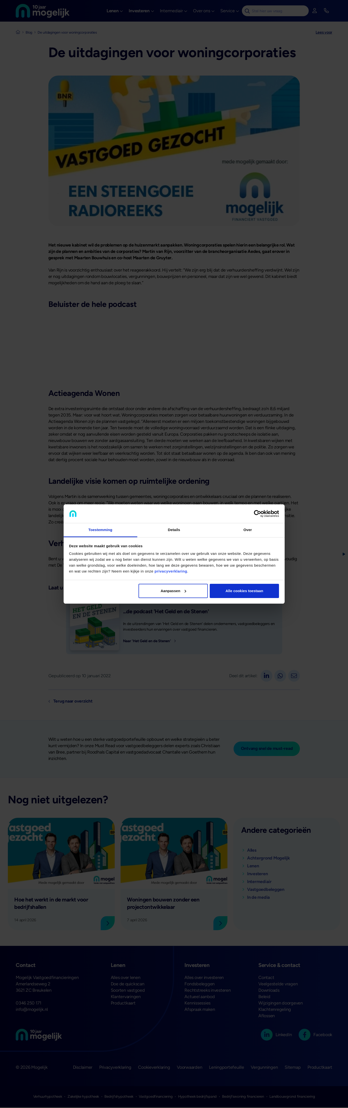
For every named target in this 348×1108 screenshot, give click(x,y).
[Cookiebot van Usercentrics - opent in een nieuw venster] (257, 513)
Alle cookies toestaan (244, 591)
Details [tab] (174, 530)
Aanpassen (173, 591)
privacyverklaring (170, 571)
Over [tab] (247, 530)
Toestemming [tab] (100, 530)
